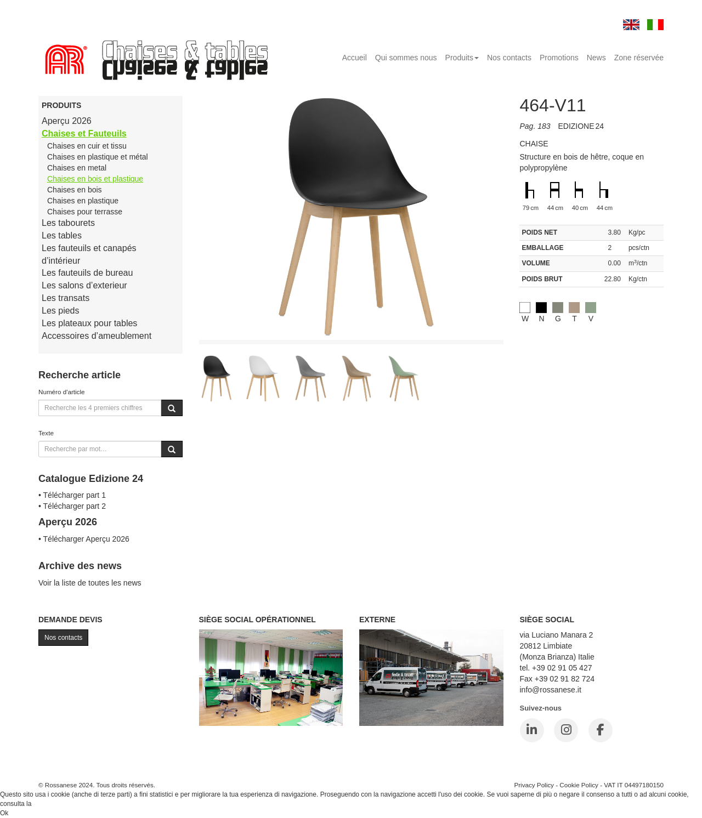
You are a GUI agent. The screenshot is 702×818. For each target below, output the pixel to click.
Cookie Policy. (54, 804)
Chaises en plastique (82, 200)
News (596, 57)
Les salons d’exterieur (84, 285)
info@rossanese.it (550, 689)
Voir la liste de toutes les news (89, 582)
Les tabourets (68, 223)
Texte (46, 432)
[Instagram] (566, 730)
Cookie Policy (578, 784)
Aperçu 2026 (67, 121)
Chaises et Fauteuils (84, 133)
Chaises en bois (74, 189)
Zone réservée (639, 57)
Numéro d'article (61, 391)
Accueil (354, 57)
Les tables (62, 235)
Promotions (559, 57)
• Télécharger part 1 (72, 495)
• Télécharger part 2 (72, 506)
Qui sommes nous (406, 57)
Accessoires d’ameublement (96, 335)
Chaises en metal (76, 167)
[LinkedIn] (532, 730)
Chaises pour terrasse (84, 211)
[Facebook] (600, 730)
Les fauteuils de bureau (87, 272)
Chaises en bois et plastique (95, 178)
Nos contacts (509, 57)
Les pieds (61, 310)
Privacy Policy (534, 784)
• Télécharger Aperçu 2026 (83, 539)
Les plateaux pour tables (89, 323)
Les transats (65, 298)
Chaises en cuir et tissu (87, 145)
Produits (462, 57)
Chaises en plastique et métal (97, 156)
